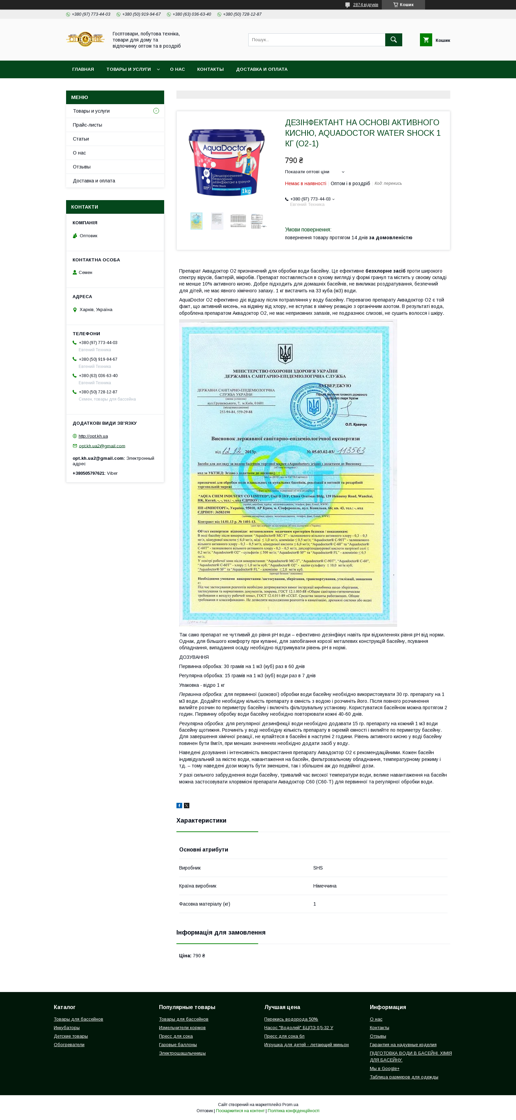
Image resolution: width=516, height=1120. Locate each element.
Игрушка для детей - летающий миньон (306, 1044)
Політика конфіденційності (293, 1110)
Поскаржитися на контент (240, 1110)
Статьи (81, 139)
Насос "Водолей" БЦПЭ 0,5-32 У (298, 1027)
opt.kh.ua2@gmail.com (102, 445)
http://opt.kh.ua (93, 436)
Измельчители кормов (182, 1027)
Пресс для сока (176, 1036)
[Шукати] (393, 39)
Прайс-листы (87, 125)
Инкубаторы (67, 1027)
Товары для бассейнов (78, 1019)
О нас (177, 69)
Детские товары (71, 1036)
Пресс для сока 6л (284, 1036)
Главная (83, 69)
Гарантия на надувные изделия (403, 1044)
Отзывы (82, 166)
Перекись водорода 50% (291, 1019)
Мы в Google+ (385, 1068)
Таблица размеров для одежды (404, 1077)
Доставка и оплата (261, 69)
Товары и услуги (128, 69)
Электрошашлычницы (182, 1053)
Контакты (210, 69)
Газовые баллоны (178, 1044)
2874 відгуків (365, 4)
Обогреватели (69, 1044)
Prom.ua (290, 1104)
